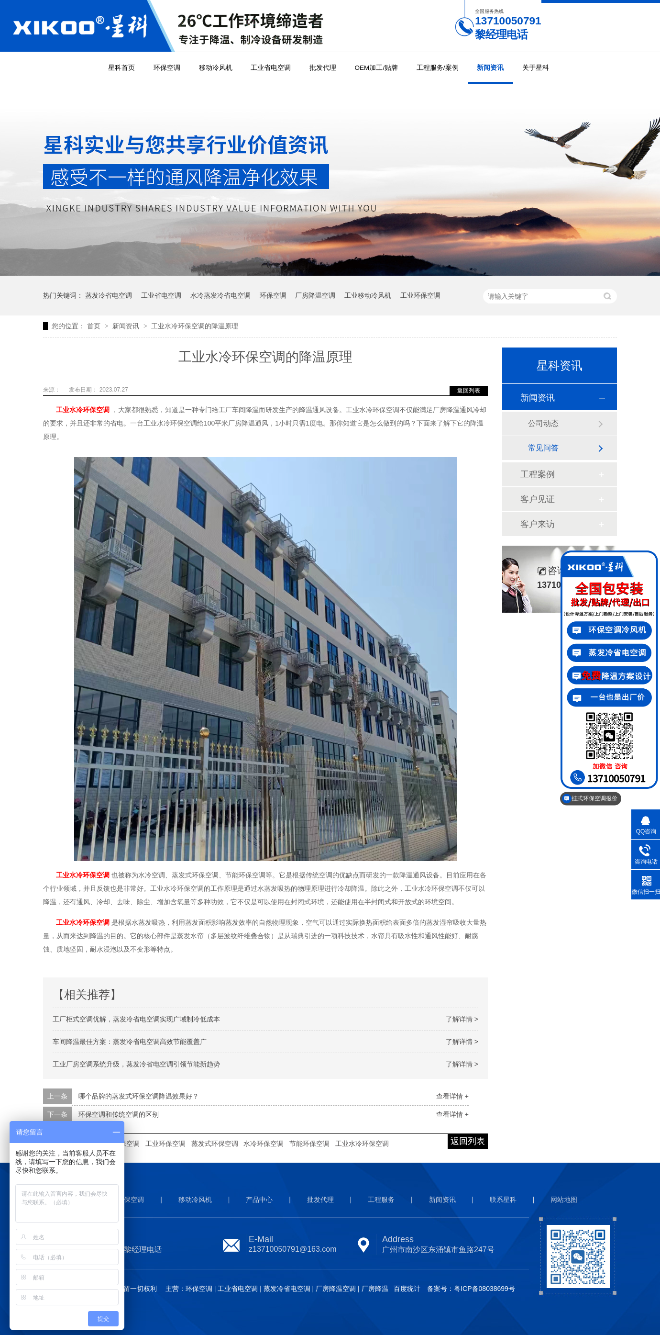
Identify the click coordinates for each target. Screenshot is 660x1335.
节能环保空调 (309, 1143)
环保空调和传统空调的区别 (118, 1114)
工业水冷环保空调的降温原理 (194, 326)
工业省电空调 (271, 67)
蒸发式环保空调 (214, 1143)
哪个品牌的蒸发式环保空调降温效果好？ (138, 1096)
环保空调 (167, 67)
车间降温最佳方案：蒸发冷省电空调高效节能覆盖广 (130, 1041)
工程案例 (537, 474)
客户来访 (537, 524)
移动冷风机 (215, 67)
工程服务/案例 (438, 67)
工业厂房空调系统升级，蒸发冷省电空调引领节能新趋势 (136, 1064)
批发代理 (322, 67)
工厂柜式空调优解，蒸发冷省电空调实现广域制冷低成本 (136, 1019)
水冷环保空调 (263, 1143)
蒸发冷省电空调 (108, 295)
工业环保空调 (420, 295)
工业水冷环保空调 (362, 1143)
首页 (94, 326)
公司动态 (543, 423)
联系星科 (503, 1199)
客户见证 (537, 499)
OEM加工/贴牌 (376, 67)
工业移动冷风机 (367, 295)
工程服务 (381, 1199)
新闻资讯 (490, 67)
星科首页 (121, 67)
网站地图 (563, 1199)
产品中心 (259, 1199)
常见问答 (543, 448)
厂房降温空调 (315, 295)
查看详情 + (452, 1096)
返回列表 (468, 390)
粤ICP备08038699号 (484, 1288)
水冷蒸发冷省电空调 (220, 295)
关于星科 (535, 67)
